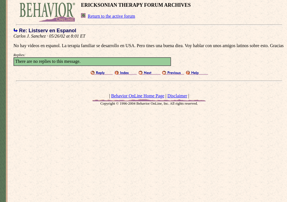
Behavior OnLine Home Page (137, 95)
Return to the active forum (111, 16)
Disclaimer (177, 95)
